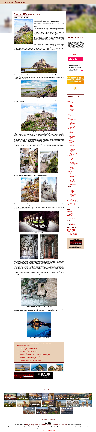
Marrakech (72, 224)
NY (68, 200)
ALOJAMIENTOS (71, 229)
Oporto (72, 157)
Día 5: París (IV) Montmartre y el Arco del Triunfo (27, 351)
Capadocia (72, 218)
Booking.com (76, 54)
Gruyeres (76, 179)
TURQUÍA (69, 215)
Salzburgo (72, 109)
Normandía (72, 123)
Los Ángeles (73, 194)
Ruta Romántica (73, 104)
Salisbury (72, 168)
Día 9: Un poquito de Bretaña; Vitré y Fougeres (26, 357)
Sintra (71, 158)
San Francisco (73, 198)
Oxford (72, 166)
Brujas (71, 115)
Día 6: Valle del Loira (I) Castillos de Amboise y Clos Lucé (28, 352)
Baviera (71, 106)
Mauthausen (72, 111)
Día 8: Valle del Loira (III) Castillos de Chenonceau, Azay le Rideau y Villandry (32, 355)
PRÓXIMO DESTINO (72, 233)
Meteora (72, 132)
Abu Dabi (72, 214)
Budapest (72, 141)
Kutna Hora (73, 175)
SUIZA (68, 177)
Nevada (72, 195)
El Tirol (71, 110)
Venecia (72, 154)
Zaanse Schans (73, 139)
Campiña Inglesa (74, 163)
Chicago (72, 205)
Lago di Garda (73, 153)
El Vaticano (72, 149)
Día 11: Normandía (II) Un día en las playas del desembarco (29, 360)
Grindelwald (73, 184)
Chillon (71, 179)
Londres (72, 162)
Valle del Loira (73, 119)
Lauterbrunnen (73, 182)
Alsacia (71, 124)
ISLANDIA (69, 142)
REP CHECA (70, 171)
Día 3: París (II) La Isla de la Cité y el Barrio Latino (27, 348)
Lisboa (71, 159)
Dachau (71, 105)
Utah (71, 199)
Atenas (71, 133)
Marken (71, 137)
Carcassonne (73, 127)
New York (72, 201)
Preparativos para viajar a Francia (23, 345)
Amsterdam (72, 136)
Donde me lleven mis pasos (16, 2)
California (72, 191)
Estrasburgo (72, 126)
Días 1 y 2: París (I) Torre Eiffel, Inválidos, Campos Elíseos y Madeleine (31, 347)
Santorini (72, 130)
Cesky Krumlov (73, 173)
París (71, 120)
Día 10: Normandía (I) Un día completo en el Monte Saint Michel (30, 358)
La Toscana (72, 151)
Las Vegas (72, 192)
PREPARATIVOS (71, 231)
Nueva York (73, 207)
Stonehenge (73, 170)
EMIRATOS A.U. (71, 211)
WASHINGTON (73, 200)
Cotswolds (72, 164)
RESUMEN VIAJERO (72, 234)
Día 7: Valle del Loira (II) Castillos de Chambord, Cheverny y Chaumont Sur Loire (33, 354)
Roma (71, 148)
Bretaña (71, 122)
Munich (71, 102)
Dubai (71, 213)
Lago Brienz (72, 181)
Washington (73, 203)
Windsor (72, 167)
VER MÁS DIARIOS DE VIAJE (48, 419)
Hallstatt (72, 113)
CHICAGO (69, 204)
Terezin (72, 176)
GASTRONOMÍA (71, 230)
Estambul (72, 217)
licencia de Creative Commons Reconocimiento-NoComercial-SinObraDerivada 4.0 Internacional (46, 424)
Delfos (71, 131)
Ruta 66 (72, 196)
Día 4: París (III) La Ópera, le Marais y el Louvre (26, 350)
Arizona (72, 190)
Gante (71, 117)
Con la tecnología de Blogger (48, 430)
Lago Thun (72, 180)
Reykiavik (72, 145)
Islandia (72, 144)
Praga (71, 172)
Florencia (72, 150)
